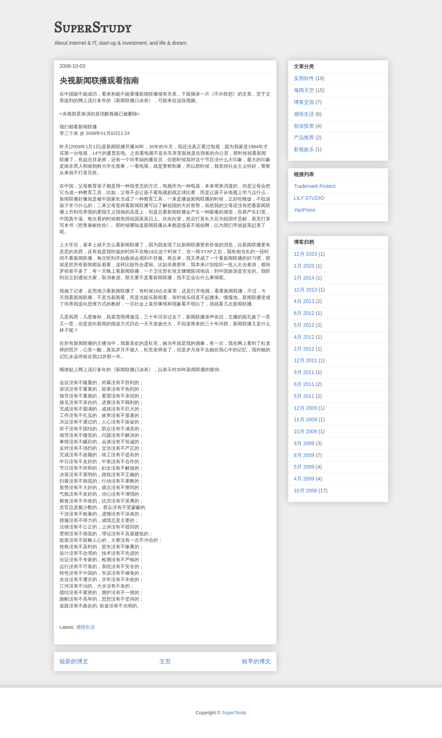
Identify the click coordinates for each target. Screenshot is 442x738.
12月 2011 (305, 360)
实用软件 (304, 78)
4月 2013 (304, 301)
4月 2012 (304, 337)
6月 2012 (304, 313)
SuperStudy (92, 27)
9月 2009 (304, 443)
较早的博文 (256, 661)
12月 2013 (305, 290)
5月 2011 (304, 396)
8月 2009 (304, 455)
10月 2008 (305, 490)
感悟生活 (85, 627)
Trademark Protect (314, 186)
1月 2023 (304, 266)
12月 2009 (305, 408)
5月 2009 (304, 467)
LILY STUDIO (309, 198)
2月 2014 (304, 278)
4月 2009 (304, 479)
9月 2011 (304, 372)
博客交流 (304, 102)
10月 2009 (305, 431)
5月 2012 (304, 325)
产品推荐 (304, 137)
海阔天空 (304, 90)
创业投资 (304, 126)
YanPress (304, 210)
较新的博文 (73, 661)
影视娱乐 (304, 149)
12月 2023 (305, 254)
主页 (165, 661)
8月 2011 (304, 384)
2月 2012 (304, 349)
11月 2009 (305, 419)
